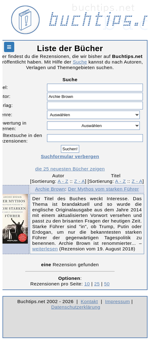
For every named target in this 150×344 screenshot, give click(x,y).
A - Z (63, 181)
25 (97, 283)
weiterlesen (45, 248)
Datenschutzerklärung (76, 307)
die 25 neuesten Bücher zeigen (70, 168)
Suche (80, 61)
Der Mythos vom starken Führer (103, 189)
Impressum (117, 301)
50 (106, 283)
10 (87, 283)
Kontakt (89, 301)
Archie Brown (50, 189)
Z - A (79, 181)
